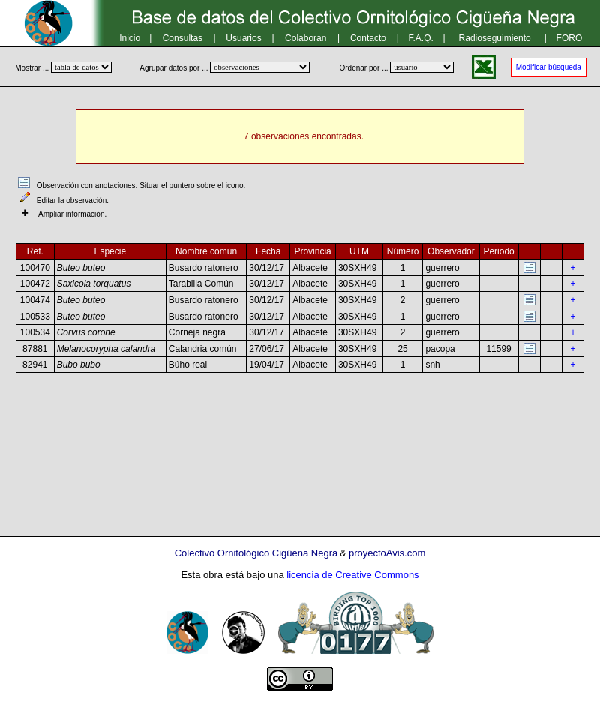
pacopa (439, 349)
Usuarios (243, 38)
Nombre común (206, 251)
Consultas (182, 38)
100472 (35, 283)
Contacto (368, 38)
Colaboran (305, 38)
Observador (451, 251)
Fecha (268, 251)
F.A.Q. (421, 38)
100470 (35, 267)
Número (403, 251)
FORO (569, 38)
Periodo (498, 251)
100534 (35, 332)
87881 (34, 349)
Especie (110, 251)
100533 (35, 316)
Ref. (35, 251)
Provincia (312, 251)
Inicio (129, 38)
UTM (359, 251)
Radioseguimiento (495, 38)
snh (432, 364)
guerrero (442, 267)
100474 (35, 300)
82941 (34, 364)
